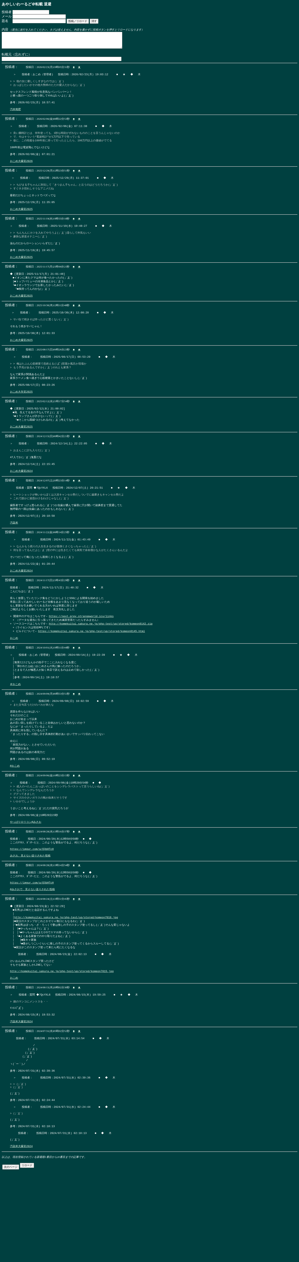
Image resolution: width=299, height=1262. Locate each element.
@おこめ (15, 819)
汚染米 (14, 559)
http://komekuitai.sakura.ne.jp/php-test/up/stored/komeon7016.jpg (66, 980)
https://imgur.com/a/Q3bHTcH (32, 907)
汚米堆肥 (15, 116)
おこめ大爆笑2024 (21, 504)
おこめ (14, 683)
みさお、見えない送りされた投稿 (30, 915)
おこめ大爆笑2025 (21, 224)
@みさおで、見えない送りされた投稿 (32, 951)
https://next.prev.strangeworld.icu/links (81, 659)
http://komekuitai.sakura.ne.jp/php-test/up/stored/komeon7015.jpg (62, 1038)
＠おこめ (15, 731)
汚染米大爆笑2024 (21, 1093)
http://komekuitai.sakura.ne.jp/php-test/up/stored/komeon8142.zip (100, 667)
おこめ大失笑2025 (21, 419)
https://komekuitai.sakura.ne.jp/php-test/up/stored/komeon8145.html (91, 675)
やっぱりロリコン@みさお (25, 878)
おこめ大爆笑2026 (21, 172)
